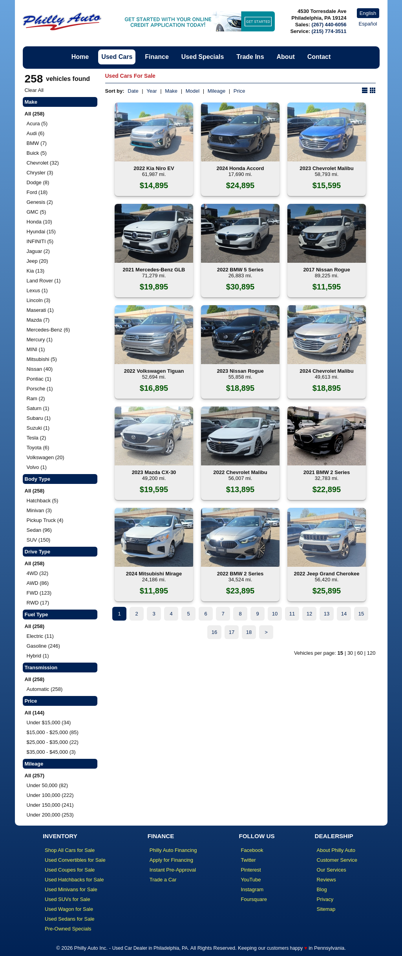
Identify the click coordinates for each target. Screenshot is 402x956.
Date (133, 91)
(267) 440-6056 (329, 24)
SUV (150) (39, 540)
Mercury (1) (40, 339)
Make (171, 91)
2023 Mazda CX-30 (154, 472)
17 (231, 632)
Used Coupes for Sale (70, 870)
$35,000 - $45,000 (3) (51, 752)
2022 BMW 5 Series (240, 270)
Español (368, 24)
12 (309, 614)
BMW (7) (37, 143)
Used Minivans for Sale (71, 889)
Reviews (326, 880)
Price (239, 91)
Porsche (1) (40, 389)
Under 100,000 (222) (50, 795)
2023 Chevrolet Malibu (326, 168)
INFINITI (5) (40, 241)
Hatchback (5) (42, 501)
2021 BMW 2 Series (326, 472)
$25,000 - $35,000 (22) (53, 742)
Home (80, 56)
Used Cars (116, 56)
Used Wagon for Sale (69, 909)
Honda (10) (39, 222)
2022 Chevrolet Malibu (240, 472)
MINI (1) (36, 349)
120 (371, 653)
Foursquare (254, 899)
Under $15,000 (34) (49, 722)
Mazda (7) (38, 320)
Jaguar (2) (38, 251)
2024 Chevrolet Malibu (326, 371)
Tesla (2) (36, 438)
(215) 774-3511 (329, 31)
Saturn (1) (38, 408)
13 (326, 614)
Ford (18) (37, 192)
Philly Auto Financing (173, 850)
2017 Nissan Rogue (326, 270)
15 (361, 614)
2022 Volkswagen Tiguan (154, 371)
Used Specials (202, 56)
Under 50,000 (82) (47, 785)
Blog (322, 889)
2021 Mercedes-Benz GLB (154, 270)
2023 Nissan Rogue (240, 371)
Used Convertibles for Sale (75, 860)
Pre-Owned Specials (68, 929)
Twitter (248, 860)
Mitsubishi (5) (42, 359)
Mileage (217, 91)
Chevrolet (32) (43, 163)
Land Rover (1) (44, 281)
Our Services (331, 870)
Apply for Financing (171, 860)
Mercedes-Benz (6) (48, 330)
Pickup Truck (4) (45, 520)
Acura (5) (37, 123)
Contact (319, 56)
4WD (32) (38, 573)
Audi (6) (36, 133)
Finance (156, 56)
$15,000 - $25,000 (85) (53, 732)
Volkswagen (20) (45, 457)
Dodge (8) (38, 182)
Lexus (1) (37, 290)
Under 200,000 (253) (50, 815)
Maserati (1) (40, 310)
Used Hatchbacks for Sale (74, 880)
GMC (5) (36, 212)
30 (350, 653)
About (286, 56)
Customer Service (337, 860)
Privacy (325, 899)
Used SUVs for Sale (67, 899)
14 (344, 614)
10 (275, 614)
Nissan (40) (40, 369)
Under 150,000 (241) (50, 805)
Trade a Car (163, 880)
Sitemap (326, 909)
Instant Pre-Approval (173, 870)
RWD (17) (38, 603)
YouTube (251, 880)
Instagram (252, 889)
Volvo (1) (37, 467)
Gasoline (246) (43, 646)
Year (151, 91)
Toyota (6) (38, 448)
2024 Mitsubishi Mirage (154, 574)
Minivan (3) (39, 510)
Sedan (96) (39, 530)
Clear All (34, 90)
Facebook (252, 850)
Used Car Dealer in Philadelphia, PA (150, 948)
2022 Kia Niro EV (153, 168)
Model (192, 91)
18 (249, 632)
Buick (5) (37, 153)
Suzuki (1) (38, 428)
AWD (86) (38, 583)
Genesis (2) (40, 202)
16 (214, 632)
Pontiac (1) (39, 379)
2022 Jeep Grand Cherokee (327, 574)
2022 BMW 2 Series (240, 574)
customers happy (285, 948)
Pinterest (251, 870)
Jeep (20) (37, 261)
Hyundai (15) (41, 231)
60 (360, 653)
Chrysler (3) (40, 173)
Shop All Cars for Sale (70, 850)
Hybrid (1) (38, 656)
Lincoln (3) (39, 300)
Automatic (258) (45, 689)
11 (292, 614)
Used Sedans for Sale (69, 919)
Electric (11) (40, 636)
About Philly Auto (336, 850)
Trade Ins (250, 56)
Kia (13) (36, 271)
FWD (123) (39, 593)
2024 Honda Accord (240, 168)
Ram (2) (36, 398)
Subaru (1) (39, 418)
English (368, 13)
